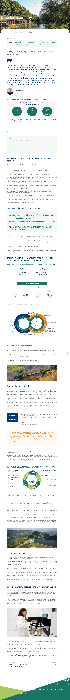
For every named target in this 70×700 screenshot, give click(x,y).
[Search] (68, 1)
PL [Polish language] (66, 1)
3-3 (1, 24)
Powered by (63, 697)
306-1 (6, 24)
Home (8, 32)
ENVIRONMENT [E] (31, 32)
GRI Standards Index (24, 689)
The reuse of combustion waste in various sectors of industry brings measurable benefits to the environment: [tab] (12, 417)
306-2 (8, 24)
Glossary (34, 689)
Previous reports (5, 3)
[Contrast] (59, 1)
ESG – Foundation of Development (18, 32)
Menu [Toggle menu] (66, 4)
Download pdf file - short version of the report (51, 689)
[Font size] (63, 1)
